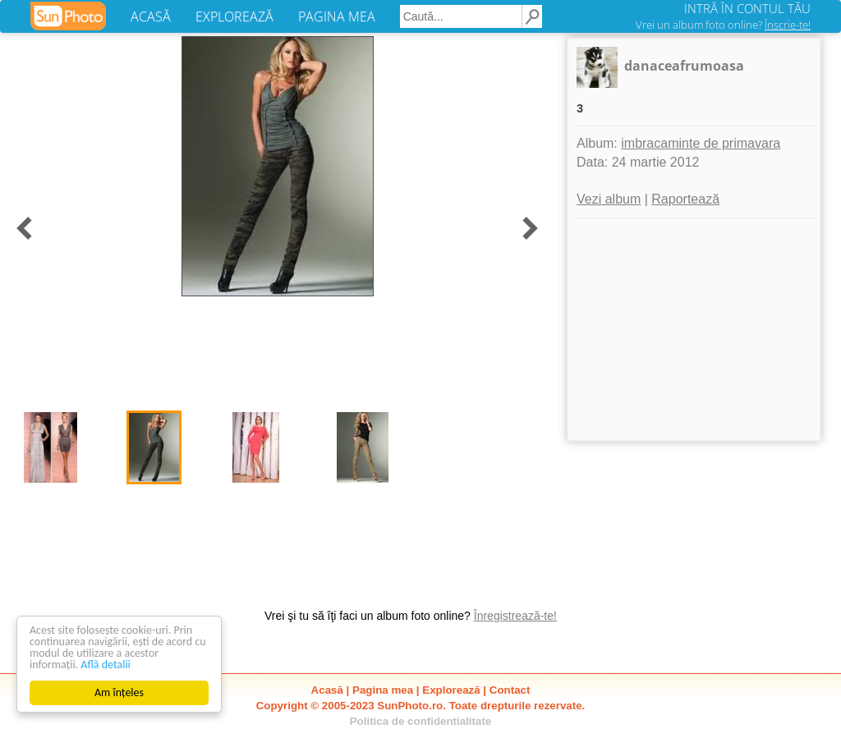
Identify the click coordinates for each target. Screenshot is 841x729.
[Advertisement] (694, 329)
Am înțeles (119, 692)
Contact (510, 690)
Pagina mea (382, 690)
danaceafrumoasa (684, 66)
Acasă (327, 690)
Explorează (451, 690)
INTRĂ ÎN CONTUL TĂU (747, 8)
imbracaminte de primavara (700, 143)
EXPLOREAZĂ (234, 16)
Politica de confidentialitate (421, 721)
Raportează (685, 199)
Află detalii (105, 665)
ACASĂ (151, 16)
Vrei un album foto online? (723, 24)
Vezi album (609, 199)
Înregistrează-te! (515, 615)
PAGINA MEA (336, 16)
